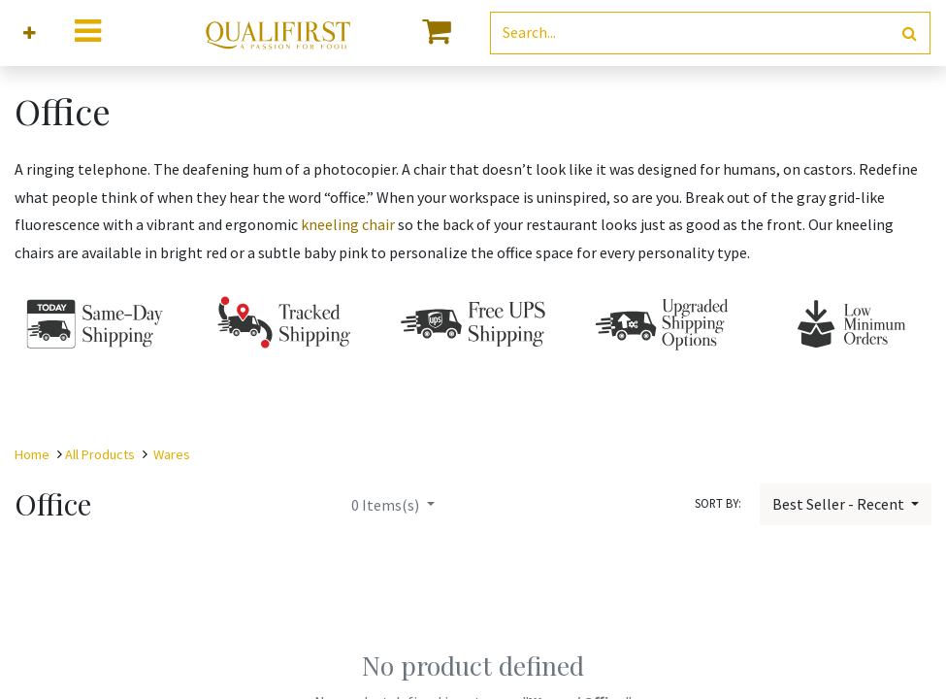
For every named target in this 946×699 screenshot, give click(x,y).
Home (32, 454)
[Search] (910, 33)
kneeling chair (348, 224)
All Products (100, 454)
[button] (29, 33)
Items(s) (386, 505)
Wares (171, 454)
